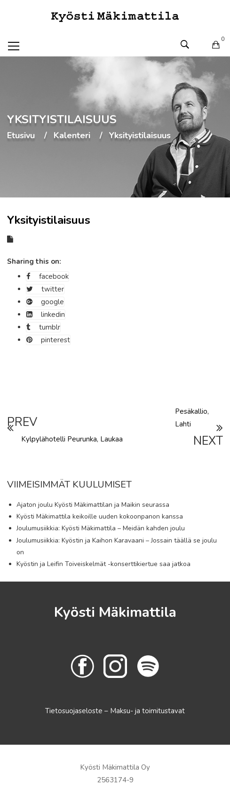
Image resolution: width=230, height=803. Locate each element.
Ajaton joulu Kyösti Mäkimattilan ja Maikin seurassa (92, 504)
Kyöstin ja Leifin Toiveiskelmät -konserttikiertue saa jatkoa (103, 563)
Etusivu (21, 136)
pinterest (48, 340)
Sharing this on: (34, 261)
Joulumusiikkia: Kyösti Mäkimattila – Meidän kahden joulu (100, 528)
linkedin (45, 314)
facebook (47, 276)
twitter (45, 289)
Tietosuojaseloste (74, 711)
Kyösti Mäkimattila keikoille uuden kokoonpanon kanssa (99, 516)
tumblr (43, 327)
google (45, 302)
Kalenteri (72, 136)
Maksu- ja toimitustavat (147, 711)
